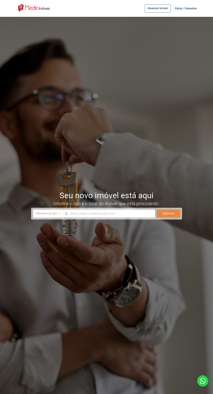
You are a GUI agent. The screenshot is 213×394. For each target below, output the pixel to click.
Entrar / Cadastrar (186, 8)
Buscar (168, 213)
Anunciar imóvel (158, 8)
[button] (48, 213)
